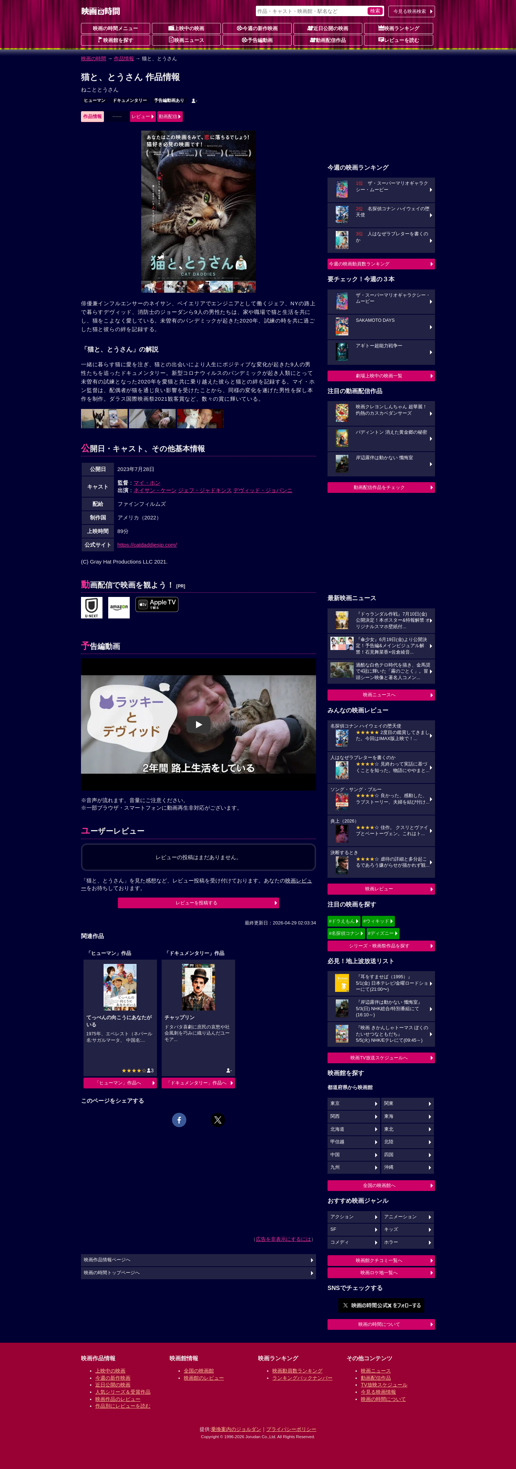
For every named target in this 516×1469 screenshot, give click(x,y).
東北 (388, 1129)
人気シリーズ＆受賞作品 (122, 1392)
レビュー (141, 116)
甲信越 (337, 1141)
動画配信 (168, 116)
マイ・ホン (147, 483)
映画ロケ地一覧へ (379, 1272)
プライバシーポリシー (291, 1429)
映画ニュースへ (379, 694)
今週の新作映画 (257, 28)
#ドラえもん (342, 921)
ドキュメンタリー (130, 100)
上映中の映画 (186, 28)
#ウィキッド (376, 921)
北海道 (337, 1129)
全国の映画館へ (379, 1185)
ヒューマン (94, 100)
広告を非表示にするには (283, 1239)
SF (333, 1229)
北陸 (388, 1141)
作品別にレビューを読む (122, 1406)
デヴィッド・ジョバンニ (262, 490)
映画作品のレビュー (117, 1399)
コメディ (339, 1242)
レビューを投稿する (197, 902)
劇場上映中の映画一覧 (379, 375)
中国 (335, 1154)
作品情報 (124, 58)
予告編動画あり (169, 100)
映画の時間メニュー (115, 28)
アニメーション (400, 1216)
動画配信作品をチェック (379, 487)
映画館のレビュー (204, 1378)
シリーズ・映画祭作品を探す (379, 945)
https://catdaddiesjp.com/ (147, 545)
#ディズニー (381, 933)
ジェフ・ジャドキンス (205, 490)
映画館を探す (115, 40)
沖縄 (388, 1167)
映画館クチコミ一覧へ (379, 1260)
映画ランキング (398, 28)
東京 (335, 1103)
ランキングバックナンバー (302, 1378)
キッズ (391, 1229)
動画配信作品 (328, 40)
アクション (342, 1216)
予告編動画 (257, 40)
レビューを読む (398, 40)
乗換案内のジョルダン (236, 1429)
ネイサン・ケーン (155, 490)
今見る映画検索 (409, 11)
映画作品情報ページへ (107, 1259)
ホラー (391, 1242)
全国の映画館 (199, 1371)
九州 (335, 1167)
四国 (388, 1154)
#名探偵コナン (344, 933)
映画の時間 (93, 58)
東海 (388, 1116)
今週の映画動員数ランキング (359, 264)
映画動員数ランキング (297, 1371)
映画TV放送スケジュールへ (379, 1057)
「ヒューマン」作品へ (118, 1083)
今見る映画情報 (378, 1392)
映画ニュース (186, 40)
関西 (335, 1116)
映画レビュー (379, 888)
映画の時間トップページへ (112, 1272)
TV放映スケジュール (384, 1385)
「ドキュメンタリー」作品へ (196, 1083)
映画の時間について (379, 1324)
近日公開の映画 (327, 28)
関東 (388, 1103)
